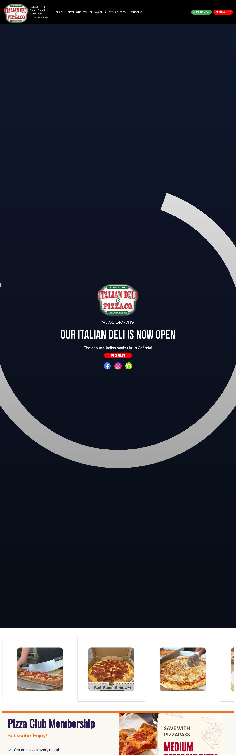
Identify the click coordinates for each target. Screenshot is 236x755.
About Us (60, 12)
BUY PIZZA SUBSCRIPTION (116, 12)
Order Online (223, 12)
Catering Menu (201, 12)
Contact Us (136, 12)
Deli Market (96, 12)
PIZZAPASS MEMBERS (77, 12)
